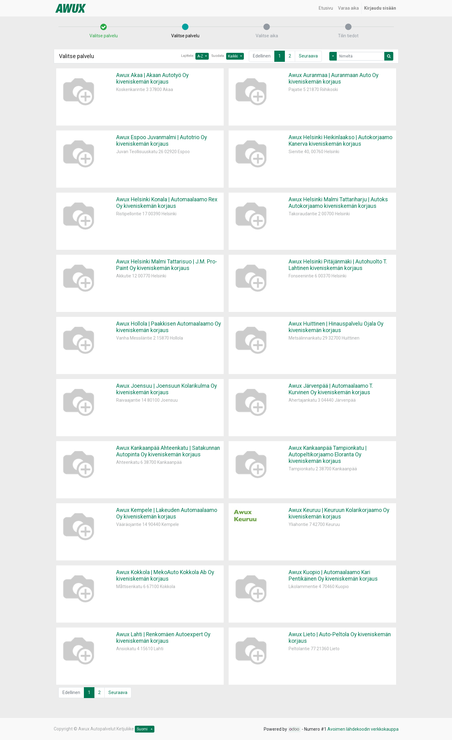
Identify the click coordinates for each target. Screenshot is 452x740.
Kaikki (233, 56)
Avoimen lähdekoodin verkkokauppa (363, 729)
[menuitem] (326, 8)
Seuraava (308, 55)
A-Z (200, 56)
